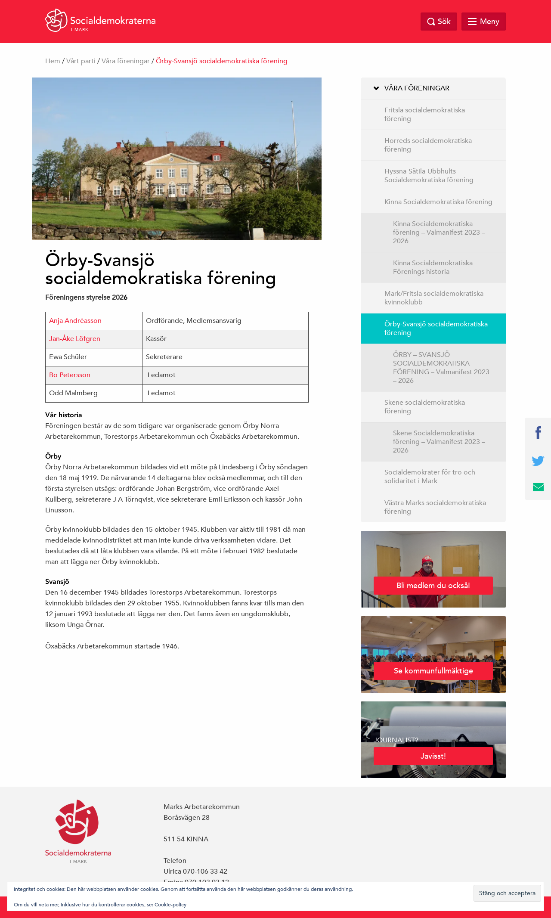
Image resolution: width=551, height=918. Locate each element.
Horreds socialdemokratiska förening (428, 145)
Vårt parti (81, 61)
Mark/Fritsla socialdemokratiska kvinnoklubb (433, 298)
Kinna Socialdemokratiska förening (438, 202)
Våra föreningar (126, 61)
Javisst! (433, 756)
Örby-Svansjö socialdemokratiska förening (436, 328)
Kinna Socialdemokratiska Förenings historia (433, 267)
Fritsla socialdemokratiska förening (424, 114)
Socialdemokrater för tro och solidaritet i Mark (429, 476)
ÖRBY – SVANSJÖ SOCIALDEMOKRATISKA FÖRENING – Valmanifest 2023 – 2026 (441, 367)
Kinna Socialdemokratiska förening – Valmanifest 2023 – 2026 (439, 232)
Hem (52, 61)
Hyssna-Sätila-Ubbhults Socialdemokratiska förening (429, 175)
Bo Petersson (69, 375)
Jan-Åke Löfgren (74, 339)
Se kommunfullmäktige (433, 671)
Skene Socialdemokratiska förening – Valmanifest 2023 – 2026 (439, 442)
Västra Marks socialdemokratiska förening (435, 507)
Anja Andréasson (75, 320)
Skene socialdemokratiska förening (424, 407)
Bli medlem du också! (433, 585)
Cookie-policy (170, 904)
